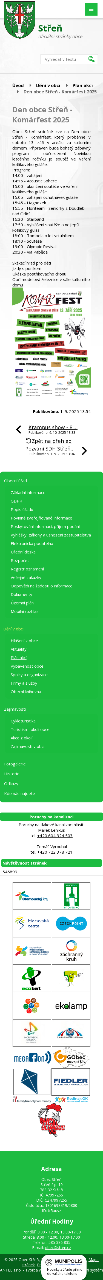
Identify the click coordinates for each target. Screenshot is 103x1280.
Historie (11, 773)
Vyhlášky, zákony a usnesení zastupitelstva (51, 535)
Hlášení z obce (24, 640)
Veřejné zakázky (26, 577)
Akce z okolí (21, 738)
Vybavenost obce (27, 666)
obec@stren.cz (58, 1247)
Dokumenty (21, 594)
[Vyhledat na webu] (69, 59)
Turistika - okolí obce (30, 729)
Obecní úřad (15, 480)
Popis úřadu (22, 509)
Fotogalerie (15, 764)
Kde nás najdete (19, 793)
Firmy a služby (24, 683)
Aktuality (19, 649)
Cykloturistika (23, 721)
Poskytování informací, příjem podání (45, 526)
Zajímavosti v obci (27, 746)
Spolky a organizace (29, 674)
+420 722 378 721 (55, 852)
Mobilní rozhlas (25, 611)
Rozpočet (20, 560)
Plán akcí (83, 85)
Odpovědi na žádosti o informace (42, 586)
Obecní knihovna (26, 691)
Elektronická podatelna (32, 543)
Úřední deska (23, 552)
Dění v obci (48, 85)
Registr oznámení (27, 569)
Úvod (18, 85)
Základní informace (28, 492)
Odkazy (11, 783)
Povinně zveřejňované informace (41, 518)
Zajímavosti (15, 709)
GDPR (16, 501)
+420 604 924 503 (55, 835)
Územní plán (22, 602)
